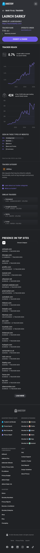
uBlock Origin (5, 480)
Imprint (27, 540)
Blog (3, 519)
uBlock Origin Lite (7, 484)
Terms (12, 540)
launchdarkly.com (26, 30)
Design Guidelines (26, 469)
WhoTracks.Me (7, 430)
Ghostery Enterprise (7, 510)
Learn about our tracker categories (15, 185)
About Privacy (25, 474)
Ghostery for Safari (27, 430)
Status (3, 493)
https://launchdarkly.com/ (12, 24)
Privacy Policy (20, 540)
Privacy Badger (6, 475)
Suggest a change (20, 39)
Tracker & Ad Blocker (9, 422)
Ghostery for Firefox (28, 426)
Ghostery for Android (28, 443)
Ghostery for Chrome (28, 422)
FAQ (22, 452)
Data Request (25, 465)
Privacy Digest (7, 435)
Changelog (5, 523)
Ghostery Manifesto (7, 497)
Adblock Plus (5, 458)
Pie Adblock (5, 471)
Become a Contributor (8, 506)
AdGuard (4, 454)
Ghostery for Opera (27, 435)
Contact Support (26, 457)
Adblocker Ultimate (7, 463)
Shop (3, 514)
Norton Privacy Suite (8, 467)
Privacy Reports (6, 502)
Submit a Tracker (26, 461)
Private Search (7, 426)
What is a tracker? (9, 188)
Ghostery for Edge (27, 439)
